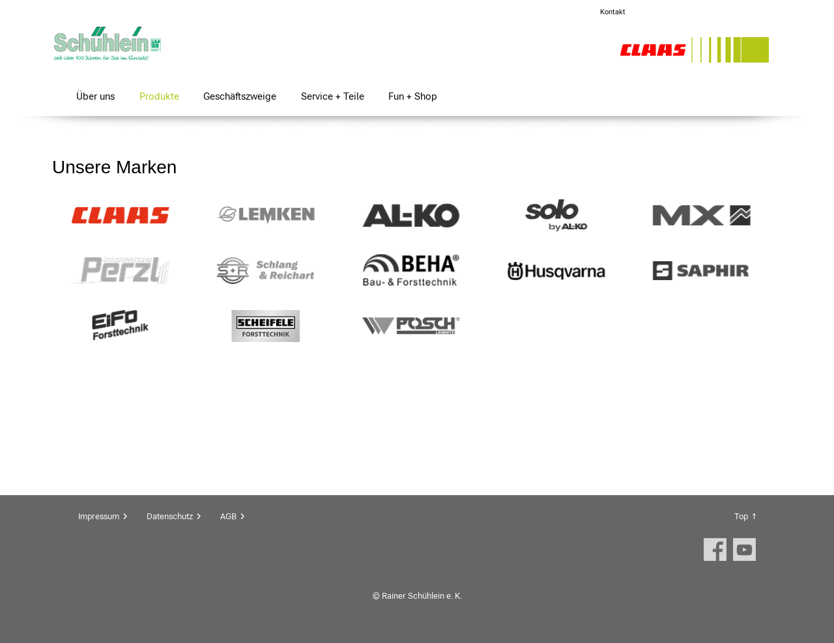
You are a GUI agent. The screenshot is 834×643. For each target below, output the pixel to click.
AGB (228, 516)
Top (741, 516)
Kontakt (613, 12)
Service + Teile (332, 96)
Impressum (98, 516)
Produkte (159, 96)
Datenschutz (170, 516)
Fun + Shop (412, 96)
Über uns (95, 96)
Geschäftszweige (239, 96)
